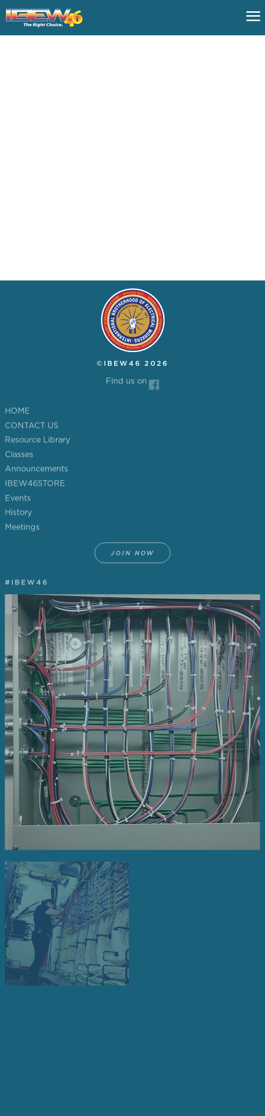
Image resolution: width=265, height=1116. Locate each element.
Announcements (36, 471)
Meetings (22, 529)
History (18, 515)
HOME (17, 413)
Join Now (132, 555)
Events (18, 501)
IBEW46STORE (35, 486)
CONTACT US (31, 428)
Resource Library (37, 442)
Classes (19, 457)
